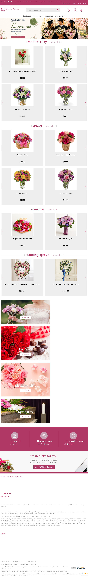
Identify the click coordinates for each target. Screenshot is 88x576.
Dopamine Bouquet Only (22, 239)
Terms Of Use (52, 574)
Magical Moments (65, 109)
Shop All (54, 42)
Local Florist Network (72, 574)
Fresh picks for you (44, 396)
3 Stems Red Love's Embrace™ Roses (22, 71)
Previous (2, 64)
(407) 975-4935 (8, 2)
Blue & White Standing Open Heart (66, 284)
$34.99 (22, 78)
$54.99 (22, 200)
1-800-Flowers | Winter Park (10, 10)
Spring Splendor (22, 193)
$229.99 (22, 291)
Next (85, 64)
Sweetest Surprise (65, 193)
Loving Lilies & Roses (22, 109)
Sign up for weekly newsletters (44, 404)
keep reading (7, 431)
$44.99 (65, 116)
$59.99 (22, 116)
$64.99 (65, 78)
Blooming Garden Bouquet (66, 155)
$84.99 (65, 245)
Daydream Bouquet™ (66, 239)
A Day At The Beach (66, 71)
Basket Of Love (22, 155)
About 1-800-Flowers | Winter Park (12, 414)
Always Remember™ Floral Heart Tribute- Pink (22, 284)
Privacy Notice (61, 574)
